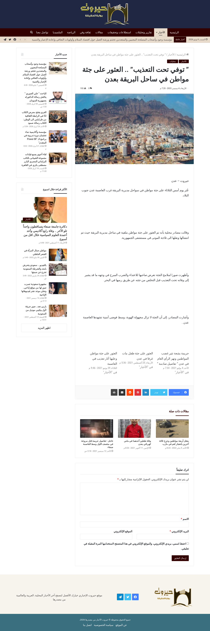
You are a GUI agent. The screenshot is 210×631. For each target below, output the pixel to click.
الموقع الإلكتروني (123, 531)
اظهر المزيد (44, 327)
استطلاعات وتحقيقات (119, 32)
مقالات (99, 32)
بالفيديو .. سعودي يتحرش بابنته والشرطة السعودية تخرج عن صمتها (34, 269)
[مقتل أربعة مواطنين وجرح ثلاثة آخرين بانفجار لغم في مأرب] (172, 428)
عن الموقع (121, 625)
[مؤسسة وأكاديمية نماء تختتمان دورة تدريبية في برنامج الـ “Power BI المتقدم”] (58, 136)
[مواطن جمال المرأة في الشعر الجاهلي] (58, 255)
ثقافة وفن (85, 32)
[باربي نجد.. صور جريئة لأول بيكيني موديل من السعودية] (58, 311)
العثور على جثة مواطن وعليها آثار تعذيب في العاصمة (103, 358)
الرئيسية (174, 32)
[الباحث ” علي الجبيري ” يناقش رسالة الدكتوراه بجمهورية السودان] (58, 98)
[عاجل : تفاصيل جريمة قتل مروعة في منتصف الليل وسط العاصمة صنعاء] (96, 428)
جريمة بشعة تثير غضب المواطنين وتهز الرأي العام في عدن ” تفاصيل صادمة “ (173, 358)
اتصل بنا (87, 625)
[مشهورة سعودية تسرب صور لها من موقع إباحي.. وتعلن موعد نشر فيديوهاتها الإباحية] (58, 288)
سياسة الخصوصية (103, 625)
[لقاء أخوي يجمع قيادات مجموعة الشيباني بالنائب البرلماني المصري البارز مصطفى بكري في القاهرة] (58, 159)
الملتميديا (57, 32)
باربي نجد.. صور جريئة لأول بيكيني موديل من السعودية (35, 310)
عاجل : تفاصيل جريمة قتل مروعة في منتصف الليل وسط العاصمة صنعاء (97, 444)
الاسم (185, 519)
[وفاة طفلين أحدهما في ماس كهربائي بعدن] (134, 428)
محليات (173, 61)
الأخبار (161, 32)
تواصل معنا (42, 32)
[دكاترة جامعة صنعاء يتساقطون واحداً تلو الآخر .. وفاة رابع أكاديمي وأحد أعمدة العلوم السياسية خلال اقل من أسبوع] (44, 210)
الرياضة (71, 32)
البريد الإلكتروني (179, 531)
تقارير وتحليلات (144, 32)
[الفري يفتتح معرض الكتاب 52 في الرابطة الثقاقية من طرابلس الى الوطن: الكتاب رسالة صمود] (58, 116)
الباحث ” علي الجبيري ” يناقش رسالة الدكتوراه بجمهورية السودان (35, 97)
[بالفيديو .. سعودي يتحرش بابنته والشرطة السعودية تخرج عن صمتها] (58, 269)
